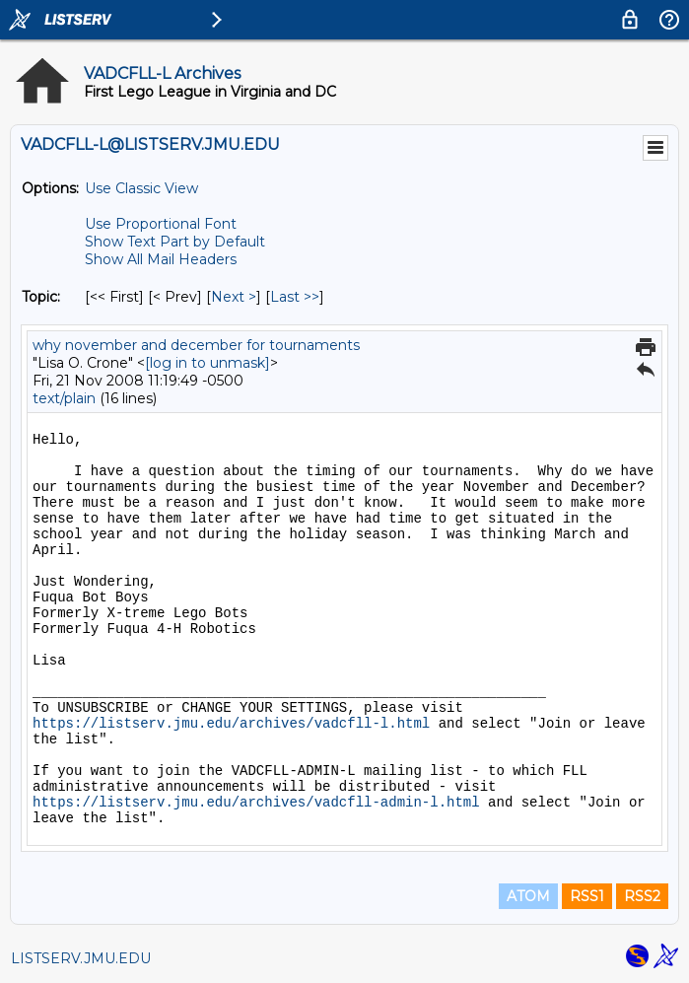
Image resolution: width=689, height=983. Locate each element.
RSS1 (587, 896)
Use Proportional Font (161, 224)
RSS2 (642, 896)
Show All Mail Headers (161, 259)
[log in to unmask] (207, 363)
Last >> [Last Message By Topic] (294, 297)
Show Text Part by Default (175, 241)
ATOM (528, 896)
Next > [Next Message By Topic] (233, 297)
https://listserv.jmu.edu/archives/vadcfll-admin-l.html (256, 802)
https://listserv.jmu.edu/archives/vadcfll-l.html (231, 724)
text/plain (64, 398)
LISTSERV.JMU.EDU (81, 958)
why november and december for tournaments (196, 345)
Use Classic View (141, 188)
